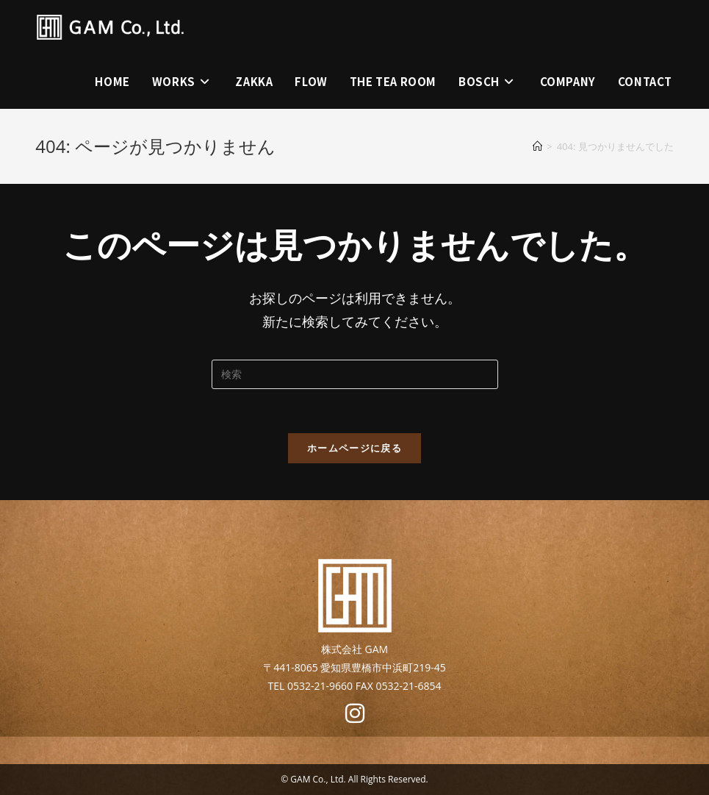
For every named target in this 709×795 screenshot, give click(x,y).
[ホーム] (537, 146)
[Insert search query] (355, 374)
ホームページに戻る (354, 447)
